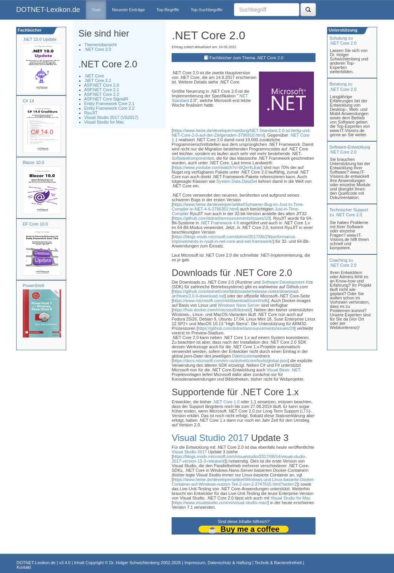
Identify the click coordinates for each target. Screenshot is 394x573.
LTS (305, 411)
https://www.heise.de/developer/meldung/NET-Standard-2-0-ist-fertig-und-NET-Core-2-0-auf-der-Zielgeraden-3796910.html (241, 132)
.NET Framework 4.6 (219, 223)
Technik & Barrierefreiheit (278, 562)
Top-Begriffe (167, 9)
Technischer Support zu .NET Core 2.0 (348, 212)
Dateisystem (243, 356)
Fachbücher (29, 30)
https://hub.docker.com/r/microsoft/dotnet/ (211, 309)
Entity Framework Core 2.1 (109, 103)
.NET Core (94, 76)
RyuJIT (91, 112)
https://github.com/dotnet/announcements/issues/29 (246, 328)
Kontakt (24, 567)
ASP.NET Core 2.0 (101, 85)
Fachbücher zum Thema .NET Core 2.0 (246, 57)
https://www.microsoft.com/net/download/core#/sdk (220, 300)
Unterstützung (342, 30)
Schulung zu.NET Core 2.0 (342, 40)
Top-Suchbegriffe (206, 9)
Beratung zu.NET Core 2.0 (342, 86)
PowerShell (33, 285)
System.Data (228, 181)
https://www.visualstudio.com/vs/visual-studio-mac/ (220, 502)
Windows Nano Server (239, 305)
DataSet (249, 181)
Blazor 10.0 (33, 162)
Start (96, 9)
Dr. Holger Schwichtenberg (134, 562)
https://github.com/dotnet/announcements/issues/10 (221, 218)
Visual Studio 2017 (210, 438)
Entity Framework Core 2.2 (109, 108)
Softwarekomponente (192, 158)
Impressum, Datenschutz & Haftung (217, 562)
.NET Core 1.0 (226, 401)
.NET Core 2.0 (97, 49)
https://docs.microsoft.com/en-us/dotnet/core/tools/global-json (230, 360)
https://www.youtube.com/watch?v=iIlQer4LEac (217, 167)
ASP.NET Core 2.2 (101, 94)
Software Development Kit (286, 282)
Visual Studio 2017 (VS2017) (111, 117)
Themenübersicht (100, 44)
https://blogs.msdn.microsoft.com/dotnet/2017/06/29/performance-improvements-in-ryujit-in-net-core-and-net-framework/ (234, 239)
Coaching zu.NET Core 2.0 (342, 262)
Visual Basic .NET (283, 370)
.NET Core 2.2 (97, 80)
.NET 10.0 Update (40, 39)
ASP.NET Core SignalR (106, 99)
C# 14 (28, 101)
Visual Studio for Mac (104, 122)
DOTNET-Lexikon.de (48, 9)
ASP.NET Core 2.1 (101, 89)
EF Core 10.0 (35, 224)
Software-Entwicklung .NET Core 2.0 (349, 149)
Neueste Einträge (128, 9)
